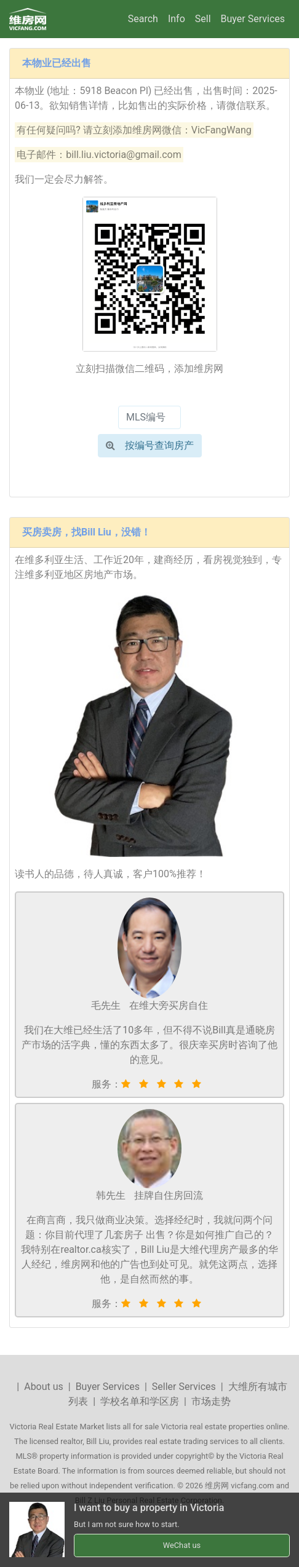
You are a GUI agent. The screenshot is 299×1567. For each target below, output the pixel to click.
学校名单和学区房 (139, 1401)
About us (43, 1386)
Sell (203, 19)
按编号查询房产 (150, 445)
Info (176, 19)
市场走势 (211, 1401)
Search (143, 19)
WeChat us (182, 1545)
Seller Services (184, 1386)
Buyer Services (253, 19)
